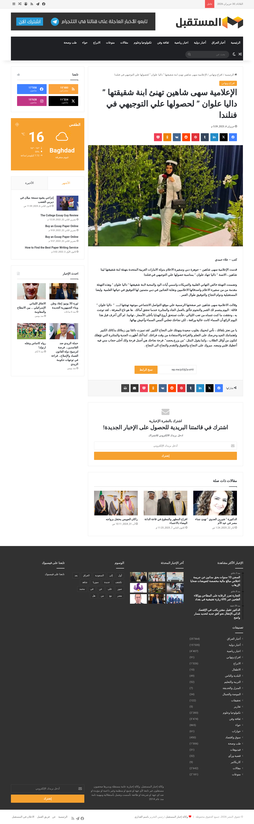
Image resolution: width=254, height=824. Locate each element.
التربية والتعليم (232, 681)
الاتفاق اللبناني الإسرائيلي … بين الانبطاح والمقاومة (31, 308)
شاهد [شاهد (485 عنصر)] (84, 582)
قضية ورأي (234, 755)
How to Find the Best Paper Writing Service (51, 247)
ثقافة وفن (163, 42)
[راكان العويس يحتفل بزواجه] (116, 503)
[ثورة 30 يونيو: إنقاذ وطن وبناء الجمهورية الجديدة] (63, 292)
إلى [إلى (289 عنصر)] (111, 575)
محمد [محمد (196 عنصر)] (82, 589)
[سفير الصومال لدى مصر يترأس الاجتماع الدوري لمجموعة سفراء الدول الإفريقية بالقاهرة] (156, 588)
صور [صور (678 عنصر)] (119, 589)
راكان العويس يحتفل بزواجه (122, 519)
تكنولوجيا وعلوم (143, 42)
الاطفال (236, 669)
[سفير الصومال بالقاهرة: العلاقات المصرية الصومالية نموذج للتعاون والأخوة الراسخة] (175, 599)
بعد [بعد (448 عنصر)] (76, 575)
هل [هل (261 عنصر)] (93, 595)
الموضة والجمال (231, 694)
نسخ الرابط (146, 369)
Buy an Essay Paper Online (61, 226)
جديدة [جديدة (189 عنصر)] (107, 582)
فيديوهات (235, 749)
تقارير (237, 706)
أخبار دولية (200, 42)
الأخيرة (29, 183)
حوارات (236, 731)
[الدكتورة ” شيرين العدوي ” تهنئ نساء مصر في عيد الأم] (215, 503)
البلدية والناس (233, 675)
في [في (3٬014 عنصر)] (91, 589)
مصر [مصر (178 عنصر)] (119, 595)
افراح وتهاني (215, 74)
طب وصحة (70, 42)
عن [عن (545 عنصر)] (100, 589)
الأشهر (66, 183)
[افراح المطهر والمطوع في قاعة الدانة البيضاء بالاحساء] (165, 503)
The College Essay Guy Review (59, 215)
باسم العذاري (142, 816)
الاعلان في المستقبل (23, 816)
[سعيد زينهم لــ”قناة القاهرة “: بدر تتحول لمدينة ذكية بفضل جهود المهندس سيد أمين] (138, 599)
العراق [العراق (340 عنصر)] (86, 575)
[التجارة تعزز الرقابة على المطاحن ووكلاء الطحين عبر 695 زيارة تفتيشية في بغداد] (156, 577)
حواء (85, 42)
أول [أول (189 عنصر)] (120, 575)
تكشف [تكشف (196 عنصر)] (118, 582)
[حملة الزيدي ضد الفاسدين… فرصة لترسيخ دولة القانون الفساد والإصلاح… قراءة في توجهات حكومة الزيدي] (63, 331)
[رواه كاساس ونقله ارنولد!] (31, 331)
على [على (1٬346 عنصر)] (110, 589)
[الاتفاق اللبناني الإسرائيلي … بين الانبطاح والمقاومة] (31, 292)
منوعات (110, 42)
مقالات (124, 42)
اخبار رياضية (181, 42)
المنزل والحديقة (232, 688)
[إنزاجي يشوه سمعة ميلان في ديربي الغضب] (67, 203)
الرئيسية (235, 42)
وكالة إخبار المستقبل (177, 816)
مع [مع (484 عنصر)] (110, 595)
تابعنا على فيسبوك (54, 574)
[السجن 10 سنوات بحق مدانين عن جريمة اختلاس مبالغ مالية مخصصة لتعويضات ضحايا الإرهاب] (175, 577)
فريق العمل (43, 816)
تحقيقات (236, 700)
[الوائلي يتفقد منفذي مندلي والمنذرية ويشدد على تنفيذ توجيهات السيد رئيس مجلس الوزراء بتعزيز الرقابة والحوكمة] (175, 588)
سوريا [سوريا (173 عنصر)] (96, 582)
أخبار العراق (218, 42)
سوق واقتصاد (233, 737)
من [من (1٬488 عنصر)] (102, 595)
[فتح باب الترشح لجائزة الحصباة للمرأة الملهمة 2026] (138, 588)
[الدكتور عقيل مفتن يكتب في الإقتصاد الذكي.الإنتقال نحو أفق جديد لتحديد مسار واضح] (138, 577)
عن (54, 816)
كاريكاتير (236, 762)
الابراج (96, 42)
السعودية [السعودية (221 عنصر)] (99, 575)
